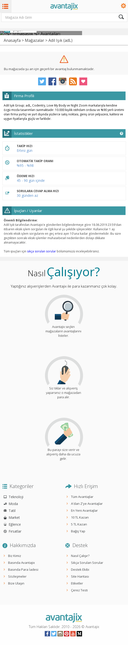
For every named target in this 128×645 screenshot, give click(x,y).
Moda (13, 503)
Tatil (12, 510)
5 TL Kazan (79, 524)
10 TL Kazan (80, 517)
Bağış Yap (78, 531)
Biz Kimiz (14, 555)
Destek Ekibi (80, 569)
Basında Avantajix (21, 562)
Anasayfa (12, 40)
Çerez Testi (79, 590)
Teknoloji (16, 496)
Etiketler (77, 583)
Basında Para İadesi (23, 569)
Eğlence (15, 524)
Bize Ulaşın (16, 583)
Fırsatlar (15, 531)
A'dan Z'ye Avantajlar (87, 503)
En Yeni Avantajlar (84, 510)
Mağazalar (34, 40)
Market (14, 517)
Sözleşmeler (17, 576)
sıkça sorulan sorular (41, 251)
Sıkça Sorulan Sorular (87, 562)
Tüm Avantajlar (82, 496)
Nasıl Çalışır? (80, 555)
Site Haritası (80, 576)
